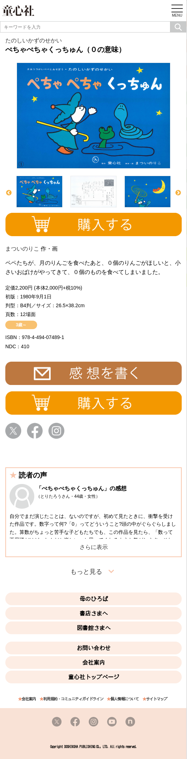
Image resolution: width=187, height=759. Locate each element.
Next (178, 193)
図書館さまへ (94, 628)
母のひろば (94, 599)
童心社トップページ (93, 677)
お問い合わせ (94, 648)
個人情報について (124, 699)
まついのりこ (22, 249)
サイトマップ (156, 699)
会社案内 (93, 662)
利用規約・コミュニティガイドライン (73, 699)
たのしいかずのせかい (33, 40)
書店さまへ (94, 613)
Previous (8, 193)
